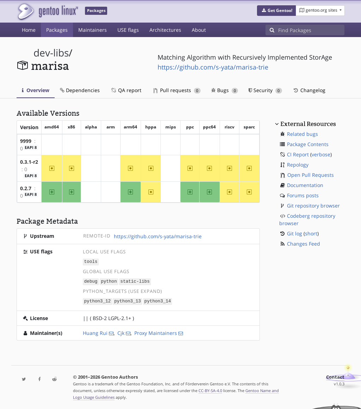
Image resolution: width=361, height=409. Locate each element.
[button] (276, 10)
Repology (297, 164)
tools (91, 262)
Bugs (224, 90)
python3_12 (97, 300)
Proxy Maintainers (155, 332)
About (199, 29)
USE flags (128, 29)
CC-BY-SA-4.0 (210, 389)
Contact (335, 376)
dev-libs (51, 52)
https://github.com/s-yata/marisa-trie (213, 67)
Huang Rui (95, 332)
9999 (25, 141)
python (109, 281)
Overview (35, 90)
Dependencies (80, 90)
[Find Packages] (311, 30)
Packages (57, 29)
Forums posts (303, 195)
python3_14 (157, 300)
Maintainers (92, 29)
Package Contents (308, 144)
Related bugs (302, 134)
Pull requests (177, 90)
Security (265, 90)
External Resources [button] (308, 123)
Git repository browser (313, 205)
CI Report (298, 154)
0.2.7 (25, 188)
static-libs (134, 281)
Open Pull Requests (310, 175)
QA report (125, 90)
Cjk (120, 332)
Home (29, 29)
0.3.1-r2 (29, 161)
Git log (294, 233)
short (311, 233)
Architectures (165, 29)
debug (91, 281)
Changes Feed (303, 243)
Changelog (309, 90)
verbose (321, 154)
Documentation (305, 185)
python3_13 (127, 300)
